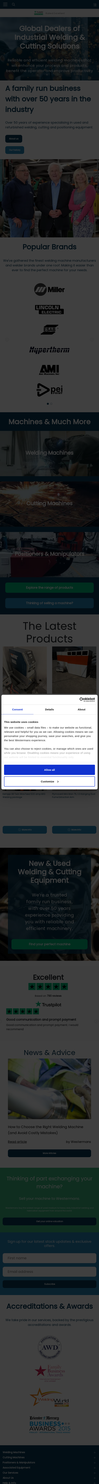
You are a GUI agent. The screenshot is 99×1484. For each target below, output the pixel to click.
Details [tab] (49, 709)
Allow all (49, 769)
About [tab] (81, 709)
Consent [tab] (17, 709)
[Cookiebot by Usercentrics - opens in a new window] (79, 699)
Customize (49, 781)
